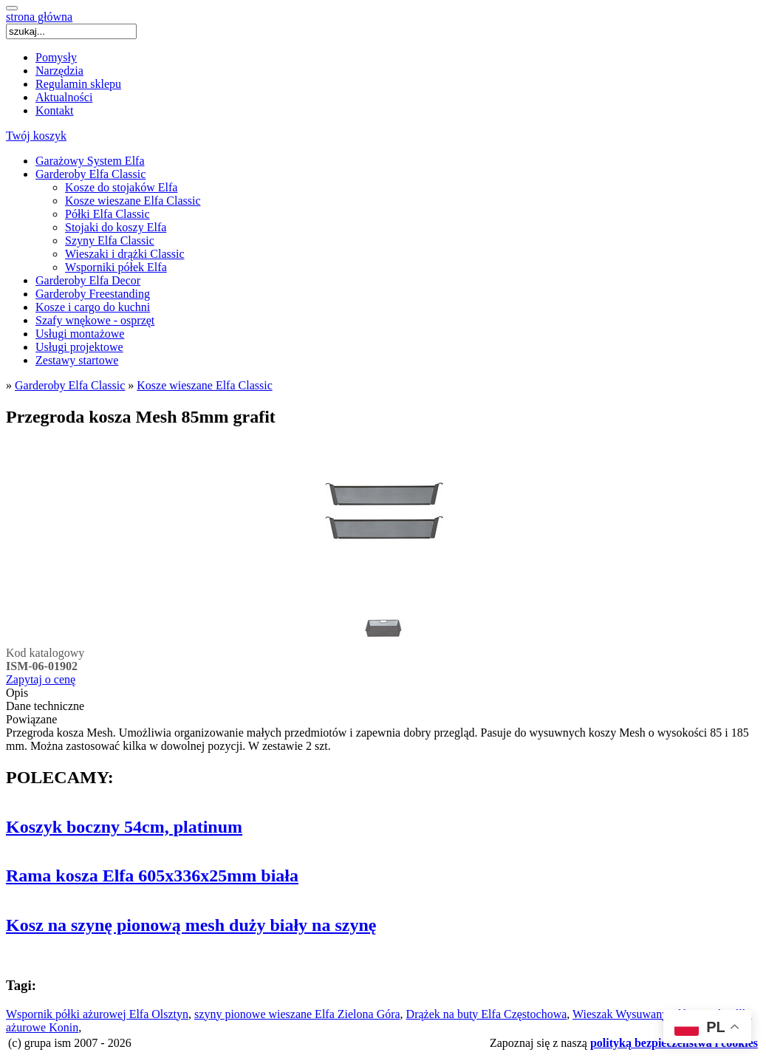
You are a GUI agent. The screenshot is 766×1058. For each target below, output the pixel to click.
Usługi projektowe (79, 347)
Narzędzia (59, 70)
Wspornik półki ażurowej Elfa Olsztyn (97, 1014)
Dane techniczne (45, 706)
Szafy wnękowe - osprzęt (94, 320)
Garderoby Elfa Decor (87, 280)
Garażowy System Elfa (90, 160)
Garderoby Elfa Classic (90, 174)
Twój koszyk (36, 135)
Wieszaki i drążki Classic (125, 254)
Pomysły (56, 57)
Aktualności (63, 97)
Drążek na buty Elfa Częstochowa (486, 1014)
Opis (17, 692)
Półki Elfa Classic (107, 214)
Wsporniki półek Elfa (116, 267)
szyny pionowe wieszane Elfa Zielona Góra (297, 1014)
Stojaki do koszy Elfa (115, 227)
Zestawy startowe (76, 360)
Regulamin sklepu (78, 84)
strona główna (39, 16)
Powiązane (31, 719)
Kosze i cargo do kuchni (92, 307)
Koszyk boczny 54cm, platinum (124, 826)
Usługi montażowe (79, 333)
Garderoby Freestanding (92, 293)
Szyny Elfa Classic (109, 240)
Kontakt (54, 110)
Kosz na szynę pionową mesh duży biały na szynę (191, 925)
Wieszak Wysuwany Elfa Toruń (647, 1014)
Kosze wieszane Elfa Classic (132, 200)
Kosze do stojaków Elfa (121, 187)
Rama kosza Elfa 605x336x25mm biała (152, 875)
